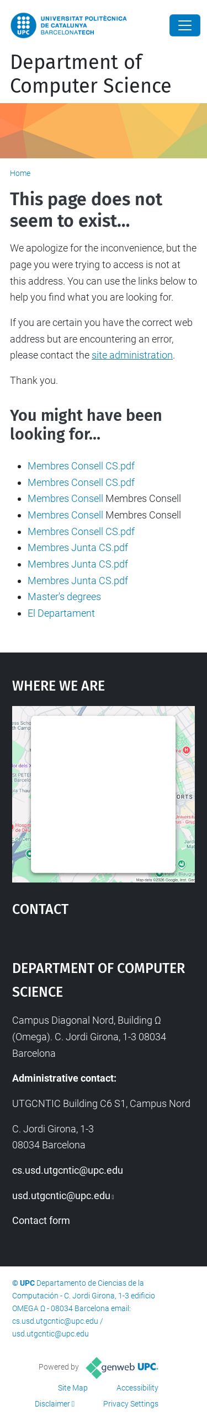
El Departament (61, 613)
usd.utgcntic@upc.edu (61, 1195)
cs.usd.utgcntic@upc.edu (67, 1170)
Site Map (73, 1387)
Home (20, 173)
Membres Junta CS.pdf (78, 547)
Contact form (41, 1220)
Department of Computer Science (91, 74)
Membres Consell (65, 498)
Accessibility (137, 1387)
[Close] (184, 25)
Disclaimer (52, 1403)
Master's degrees (64, 596)
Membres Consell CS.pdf (81, 466)
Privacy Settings (130, 1403)
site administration (132, 355)
